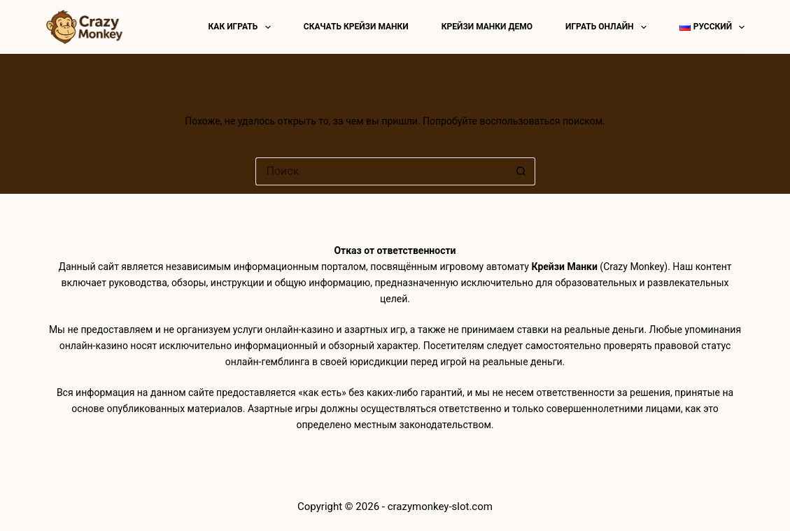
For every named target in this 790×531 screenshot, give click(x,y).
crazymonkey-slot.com (440, 506)
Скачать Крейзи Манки (356, 26)
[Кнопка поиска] (521, 171)
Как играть (242, 27)
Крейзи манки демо (487, 26)
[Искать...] (381, 171)
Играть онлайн (608, 27)
